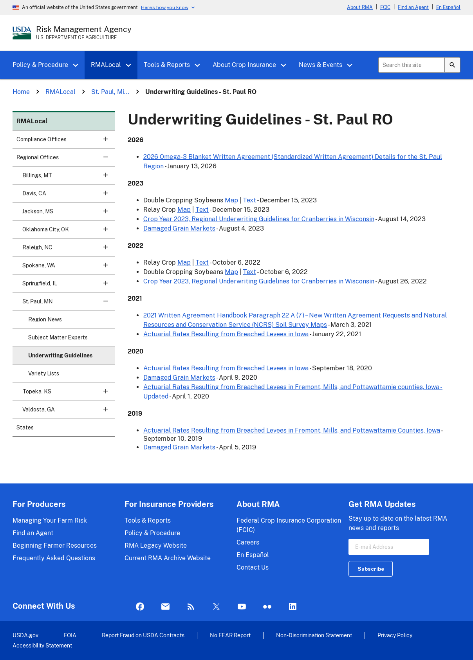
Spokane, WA (68, 268)
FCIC (385, 7)
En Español (448, 7)
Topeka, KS (68, 394)
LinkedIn (293, 607)
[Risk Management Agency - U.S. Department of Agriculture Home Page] (84, 33)
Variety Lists (43, 373)
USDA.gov (25, 635)
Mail (165, 607)
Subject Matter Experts (58, 337)
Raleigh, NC (68, 250)
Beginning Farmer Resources (55, 545)
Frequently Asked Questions (54, 558)
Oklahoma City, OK (68, 232)
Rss (191, 607)
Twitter (216, 607)
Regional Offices (65, 160)
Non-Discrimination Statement (314, 635)
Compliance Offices (65, 142)
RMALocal (106, 65)
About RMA (360, 7)
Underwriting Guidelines (60, 355)
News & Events (320, 65)
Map (231, 200)
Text (249, 200)
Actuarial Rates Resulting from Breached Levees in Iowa (226, 334)
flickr (267, 607)
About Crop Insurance (244, 65)
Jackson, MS (68, 214)
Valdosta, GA (68, 412)
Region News (45, 319)
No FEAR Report (230, 635)
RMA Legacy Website (156, 545)
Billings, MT (68, 178)
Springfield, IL (68, 286)
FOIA (70, 635)
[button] (78, 65)
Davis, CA (68, 196)
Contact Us (252, 567)
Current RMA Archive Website (168, 558)
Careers (247, 542)
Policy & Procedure (40, 65)
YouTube (242, 607)
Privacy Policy (394, 635)
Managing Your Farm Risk (50, 520)
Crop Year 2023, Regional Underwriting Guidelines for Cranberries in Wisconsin (258, 219)
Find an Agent (413, 7)
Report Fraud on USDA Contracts (143, 635)
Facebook (140, 607)
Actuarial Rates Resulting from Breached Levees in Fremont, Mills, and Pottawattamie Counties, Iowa (291, 430)
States (25, 427)
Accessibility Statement (42, 645)
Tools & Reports (167, 65)
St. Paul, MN (68, 304)
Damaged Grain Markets (179, 228)
